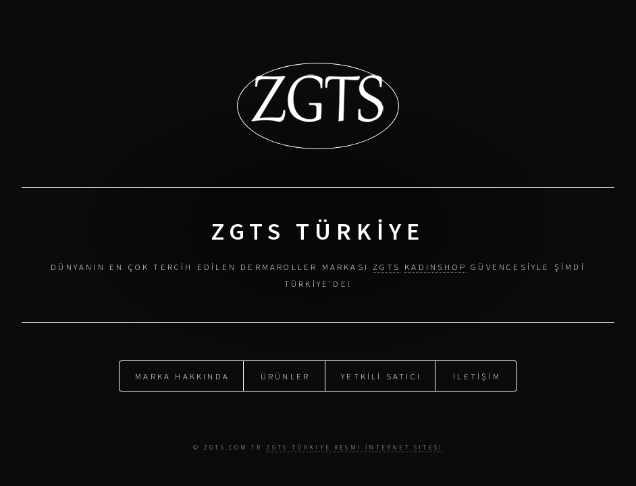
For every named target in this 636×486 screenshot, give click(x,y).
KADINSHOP (435, 266)
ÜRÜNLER (285, 375)
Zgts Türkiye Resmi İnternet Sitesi (355, 447)
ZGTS (386, 266)
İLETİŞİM (477, 375)
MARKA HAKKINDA (182, 375)
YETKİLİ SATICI (381, 375)
